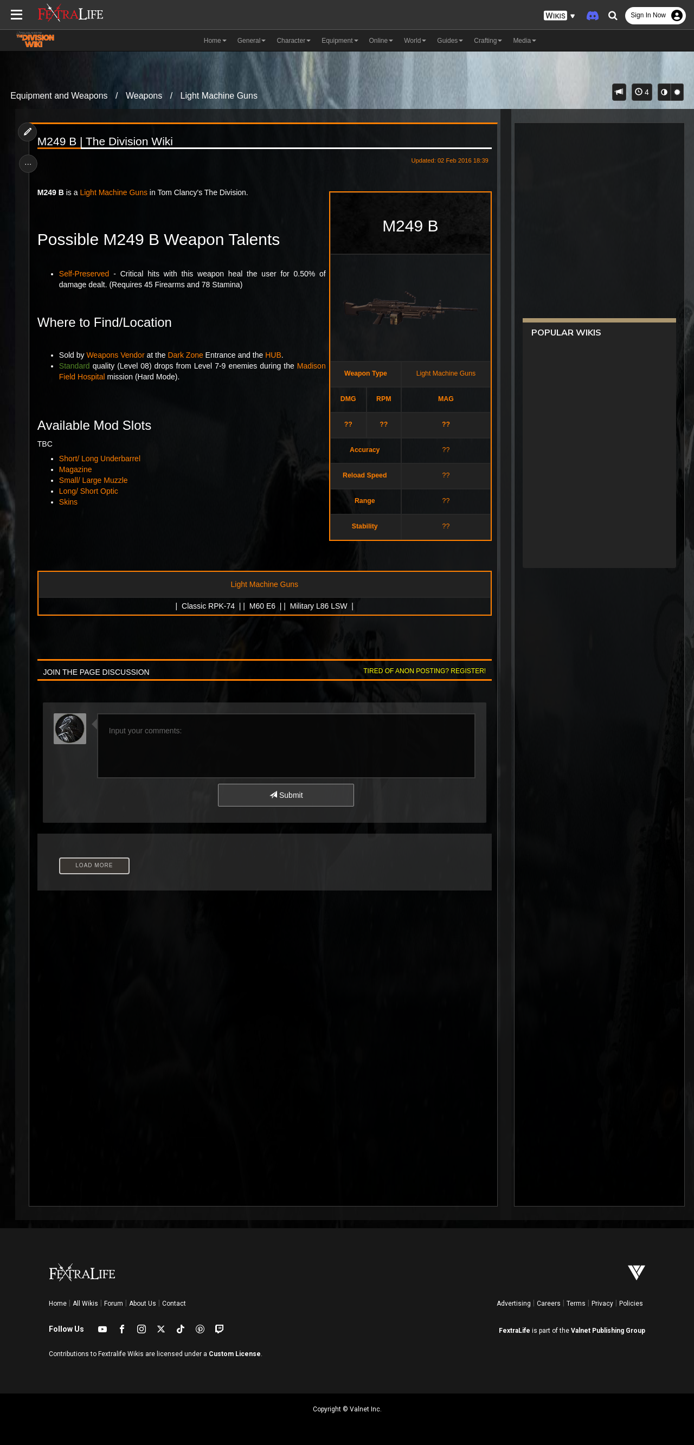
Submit (286, 795)
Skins (69, 502)
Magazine (76, 469)
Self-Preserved (85, 273)
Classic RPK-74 (208, 606)
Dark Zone (186, 355)
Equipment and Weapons (58, 96)
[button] (559, 16)
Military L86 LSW (318, 606)
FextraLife (514, 1330)
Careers (549, 1303)
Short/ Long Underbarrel (100, 458)
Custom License (235, 1354)
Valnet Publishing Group (608, 1330)
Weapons (144, 96)
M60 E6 (262, 606)
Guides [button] (450, 40)
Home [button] (215, 40)
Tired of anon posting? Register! (423, 671)
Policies (631, 1303)
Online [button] (381, 40)
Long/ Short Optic (89, 491)
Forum (113, 1303)
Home (58, 1303)
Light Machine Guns (219, 96)
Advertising (514, 1303)
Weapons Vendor (116, 355)
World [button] (415, 40)
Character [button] (294, 40)
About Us (142, 1303)
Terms (576, 1303)
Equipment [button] (340, 40)
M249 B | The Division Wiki (106, 141)
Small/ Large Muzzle (94, 480)
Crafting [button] (488, 40)
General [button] (251, 40)
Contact (174, 1303)
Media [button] (524, 40)
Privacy (602, 1303)
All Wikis (85, 1303)
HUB (274, 355)
